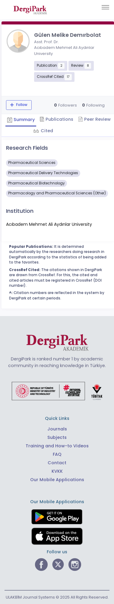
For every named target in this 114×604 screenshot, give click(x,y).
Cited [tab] (46, 131)
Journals (57, 429)
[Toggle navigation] (105, 7)
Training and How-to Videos (57, 446)
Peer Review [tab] (94, 119)
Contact (57, 463)
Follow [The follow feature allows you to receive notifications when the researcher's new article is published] (21, 104)
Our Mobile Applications (57, 480)
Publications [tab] (56, 119)
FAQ (57, 454)
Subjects (57, 437)
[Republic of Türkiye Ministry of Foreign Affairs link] (57, 391)
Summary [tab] (21, 120)
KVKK (57, 471)
